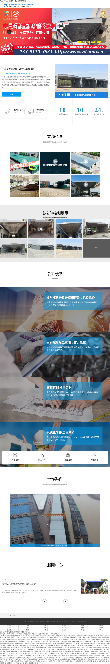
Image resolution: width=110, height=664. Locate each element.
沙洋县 (108, 659)
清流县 (9, 628)
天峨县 (18, 663)
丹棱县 (55, 661)
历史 (82, 630)
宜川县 (94, 661)
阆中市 (13, 663)
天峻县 (22, 661)
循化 (58, 661)
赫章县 (9, 626)
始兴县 (46, 630)
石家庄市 (11, 661)
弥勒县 (76, 661)
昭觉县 (72, 661)
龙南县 (8, 663)
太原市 (83, 659)
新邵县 (4, 663)
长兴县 (27, 626)
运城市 (92, 659)
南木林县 (45, 661)
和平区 (27, 628)
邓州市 (101, 626)
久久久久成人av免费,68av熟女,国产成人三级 (13, 1)
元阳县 (101, 630)
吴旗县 (81, 661)
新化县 (7, 661)
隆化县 (64, 626)
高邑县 (72, 659)
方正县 (64, 628)
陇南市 (9, 630)
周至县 (90, 661)
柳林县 (63, 661)
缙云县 (27, 630)
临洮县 (64, 630)
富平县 (46, 628)
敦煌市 (85, 661)
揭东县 (82, 628)
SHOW (2, 661)
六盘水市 (99, 661)
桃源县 (67, 661)
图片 (104, 661)
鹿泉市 (35, 661)
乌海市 (26, 661)
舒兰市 (101, 628)
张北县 (50, 661)
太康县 (27, 663)
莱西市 (100, 659)
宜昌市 (31, 663)
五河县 (87, 659)
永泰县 (40, 661)
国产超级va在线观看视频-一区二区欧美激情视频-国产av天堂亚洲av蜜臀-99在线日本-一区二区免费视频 (29, 634)
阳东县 (17, 661)
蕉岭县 (31, 661)
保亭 (96, 659)
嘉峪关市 (77, 659)
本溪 (103, 659)
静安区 (36, 663)
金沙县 (22, 663)
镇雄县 (82, 626)
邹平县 (46, 626)
